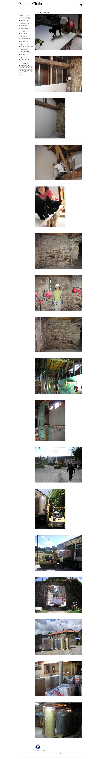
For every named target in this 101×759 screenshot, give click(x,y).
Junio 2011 (23, 35)
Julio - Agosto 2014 (24, 57)
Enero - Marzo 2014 (24, 54)
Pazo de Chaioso (32, 3)
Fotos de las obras (24, 15)
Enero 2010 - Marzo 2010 (25, 22)
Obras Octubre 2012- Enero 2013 (27, 46)
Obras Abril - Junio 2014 (25, 56)
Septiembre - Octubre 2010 (25, 28)
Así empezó (21, 13)
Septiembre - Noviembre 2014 (26, 59)
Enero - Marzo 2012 (24, 41)
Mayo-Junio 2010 (24, 25)
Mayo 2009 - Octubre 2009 (25, 20)
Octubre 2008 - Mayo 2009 (25, 18)
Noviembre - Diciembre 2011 (26, 39)
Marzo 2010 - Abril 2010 (25, 23)
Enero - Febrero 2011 (24, 31)
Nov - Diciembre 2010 (24, 30)
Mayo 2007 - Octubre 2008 (25, 17)
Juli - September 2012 (24, 44)
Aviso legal (22, 74)
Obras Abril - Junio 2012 (25, 43)
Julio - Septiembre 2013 (25, 51)
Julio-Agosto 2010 (24, 26)
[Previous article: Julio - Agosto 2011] (55, 753)
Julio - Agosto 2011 (24, 36)
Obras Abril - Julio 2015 (25, 63)
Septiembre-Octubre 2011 (25, 38)
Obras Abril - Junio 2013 (25, 49)
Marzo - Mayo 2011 (24, 33)
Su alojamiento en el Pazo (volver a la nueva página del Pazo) (25, 71)
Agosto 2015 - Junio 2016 (25, 65)
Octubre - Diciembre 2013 (25, 52)
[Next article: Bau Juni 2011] (62, 753)
